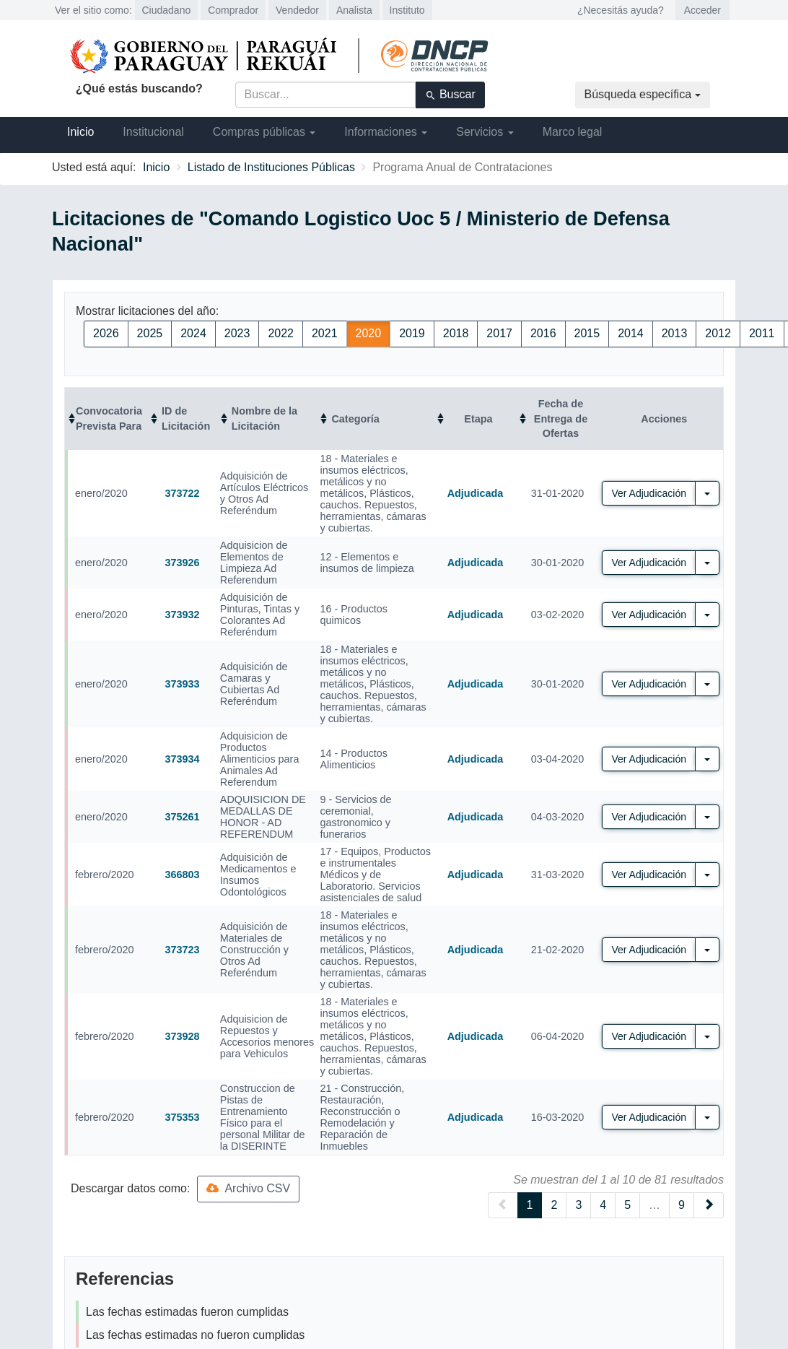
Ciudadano (166, 10)
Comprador (233, 10)
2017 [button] (499, 333)
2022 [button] (281, 333)
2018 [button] (456, 333)
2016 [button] (543, 333)
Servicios (484, 132)
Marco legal (573, 132)
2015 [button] (587, 333)
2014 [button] (631, 333)
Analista (354, 10)
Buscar (450, 94)
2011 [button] (762, 333)
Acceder (702, 10)
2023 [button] (237, 333)
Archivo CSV (248, 1188)
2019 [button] (412, 333)
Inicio (80, 132)
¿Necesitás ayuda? (620, 10)
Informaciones (385, 132)
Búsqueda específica (643, 94)
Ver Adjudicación (648, 493)
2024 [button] (193, 333)
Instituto (407, 10)
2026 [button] (106, 333)
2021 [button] (325, 333)
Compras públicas (264, 132)
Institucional (153, 132)
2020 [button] (369, 333)
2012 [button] (718, 333)
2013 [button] (675, 333)
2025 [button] (150, 333)
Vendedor (297, 10)
